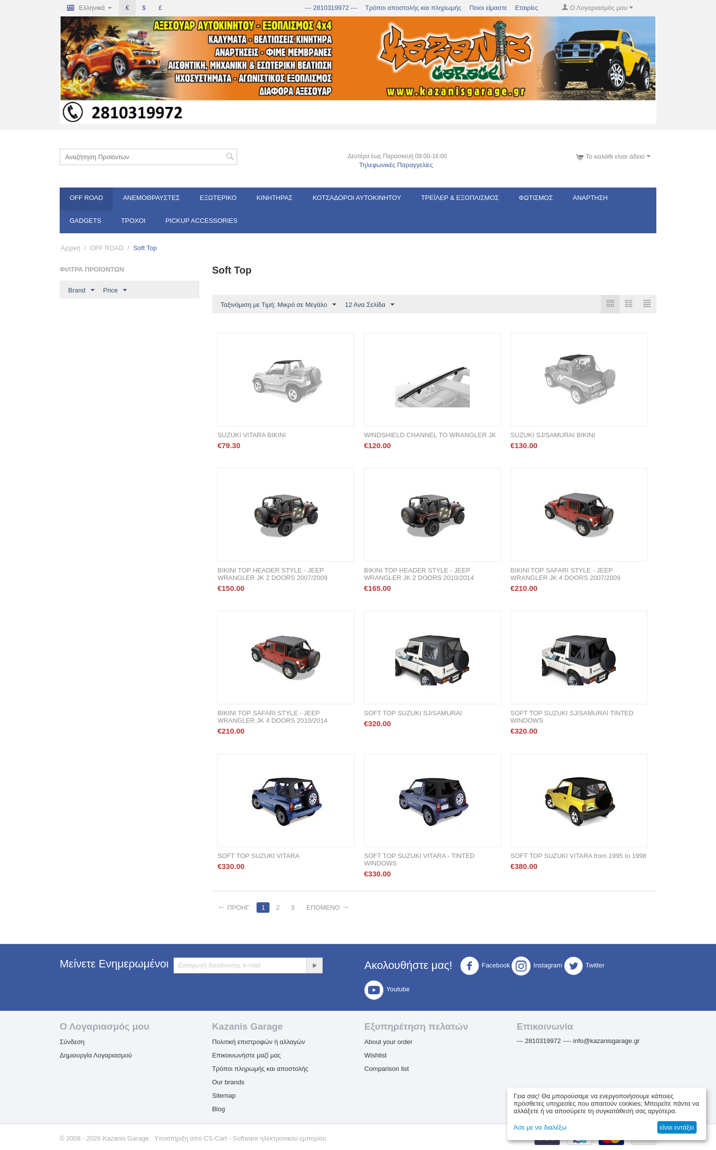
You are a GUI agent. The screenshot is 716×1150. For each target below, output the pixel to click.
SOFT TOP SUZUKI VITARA (258, 856)
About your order (388, 1042)
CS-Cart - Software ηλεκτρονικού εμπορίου (265, 1138)
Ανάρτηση (590, 197)
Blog (218, 1109)
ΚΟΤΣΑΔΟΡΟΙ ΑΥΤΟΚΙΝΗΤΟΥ (357, 197)
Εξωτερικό (218, 197)
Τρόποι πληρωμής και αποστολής (260, 1068)
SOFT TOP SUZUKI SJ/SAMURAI (413, 713)
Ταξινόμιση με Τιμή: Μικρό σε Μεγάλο (278, 305)
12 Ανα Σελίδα (369, 305)
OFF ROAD (86, 197)
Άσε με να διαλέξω (540, 1127)
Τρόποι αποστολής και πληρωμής (413, 7)
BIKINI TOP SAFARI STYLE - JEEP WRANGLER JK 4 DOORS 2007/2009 (566, 574)
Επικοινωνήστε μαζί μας (246, 1055)
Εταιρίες (526, 7)
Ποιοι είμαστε (488, 7)
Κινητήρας (275, 197)
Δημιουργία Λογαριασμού (96, 1055)
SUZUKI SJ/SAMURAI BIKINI (553, 435)
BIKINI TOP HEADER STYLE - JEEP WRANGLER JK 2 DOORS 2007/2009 (272, 574)
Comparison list (386, 1068)
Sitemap (224, 1095)
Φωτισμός (536, 197)
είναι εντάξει (677, 1127)
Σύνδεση (72, 1042)
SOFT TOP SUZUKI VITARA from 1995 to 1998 (578, 856)
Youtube (387, 989)
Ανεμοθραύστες (151, 197)
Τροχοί (133, 220)
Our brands (228, 1082)
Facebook (485, 966)
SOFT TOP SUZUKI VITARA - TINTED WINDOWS (419, 859)
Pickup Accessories (202, 220)
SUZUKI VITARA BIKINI (251, 435)
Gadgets (85, 220)
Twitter (584, 966)
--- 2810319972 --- (331, 7)
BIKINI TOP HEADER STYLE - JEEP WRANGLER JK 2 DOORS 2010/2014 (419, 574)
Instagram (537, 966)
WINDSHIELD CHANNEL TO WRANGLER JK (430, 435)
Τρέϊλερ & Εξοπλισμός (460, 197)
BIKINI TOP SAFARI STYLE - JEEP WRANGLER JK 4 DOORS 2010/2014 (272, 716)
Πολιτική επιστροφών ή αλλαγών (258, 1042)
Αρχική (71, 248)
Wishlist (375, 1055)
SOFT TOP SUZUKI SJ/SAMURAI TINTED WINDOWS (572, 716)
